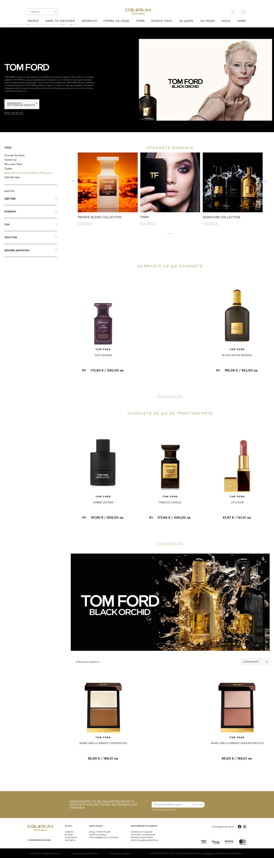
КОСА (226, 21)
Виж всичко (14, 113)
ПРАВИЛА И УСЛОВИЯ (119, 853)
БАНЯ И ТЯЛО (161, 21)
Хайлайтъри (12, 177)
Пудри (8, 168)
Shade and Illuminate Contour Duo (103, 743)
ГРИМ (140, 21)
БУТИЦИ (69, 835)
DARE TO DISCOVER (60, 21)
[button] (170, 233)
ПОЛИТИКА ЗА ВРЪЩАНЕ (143, 835)
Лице (8, 147)
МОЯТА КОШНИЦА (98, 835)
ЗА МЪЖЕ (207, 21)
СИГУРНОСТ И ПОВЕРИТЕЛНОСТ (45, 853)
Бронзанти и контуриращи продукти (28, 172)
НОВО (241, 21)
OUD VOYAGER (103, 355)
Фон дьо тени (13, 164)
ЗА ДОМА (186, 21)
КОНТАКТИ (70, 840)
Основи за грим (14, 155)
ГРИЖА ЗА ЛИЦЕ (116, 21)
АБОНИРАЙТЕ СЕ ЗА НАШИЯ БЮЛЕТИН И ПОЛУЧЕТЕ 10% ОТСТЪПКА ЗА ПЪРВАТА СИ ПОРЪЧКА (103, 804)
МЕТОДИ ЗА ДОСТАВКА (142, 837)
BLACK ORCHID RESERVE (237, 355)
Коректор (10, 159)
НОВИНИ (69, 832)
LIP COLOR (237, 502)
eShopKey (208, 853)
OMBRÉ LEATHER (103, 502)
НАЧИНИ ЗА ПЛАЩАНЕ (142, 832)
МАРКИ (33, 21)
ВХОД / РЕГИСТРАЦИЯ (99, 832)
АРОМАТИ (89, 21)
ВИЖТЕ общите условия (164, 809)
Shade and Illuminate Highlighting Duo (237, 743)
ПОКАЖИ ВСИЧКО (170, 396)
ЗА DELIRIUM (71, 837)
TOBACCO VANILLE (170, 502)
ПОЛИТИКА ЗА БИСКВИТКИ (85, 853)
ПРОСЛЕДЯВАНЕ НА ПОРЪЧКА (103, 837)
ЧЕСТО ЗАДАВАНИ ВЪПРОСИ (144, 840)
